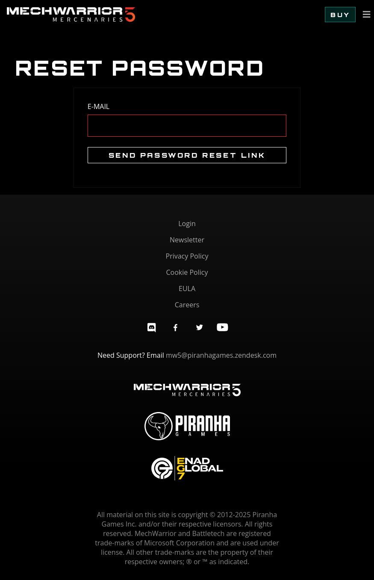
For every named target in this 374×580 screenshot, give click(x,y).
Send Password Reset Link (187, 155)
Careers (187, 304)
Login (187, 223)
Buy (340, 14)
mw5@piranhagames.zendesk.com (221, 355)
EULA (187, 288)
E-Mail (98, 106)
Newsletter (187, 239)
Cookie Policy (187, 272)
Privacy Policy (187, 256)
